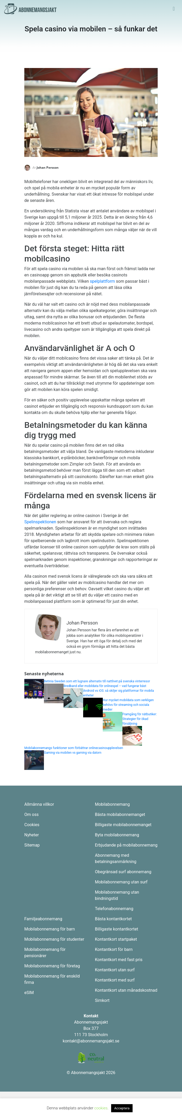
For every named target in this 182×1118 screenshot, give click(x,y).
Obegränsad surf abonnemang (123, 871)
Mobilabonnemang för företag (52, 965)
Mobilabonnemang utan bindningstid (117, 895)
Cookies (31, 824)
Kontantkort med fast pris (119, 959)
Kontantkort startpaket (116, 939)
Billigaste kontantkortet (116, 929)
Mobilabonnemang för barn (49, 929)
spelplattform (102, 281)
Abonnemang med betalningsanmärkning (115, 858)
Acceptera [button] (122, 1108)
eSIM (29, 992)
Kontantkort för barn (114, 949)
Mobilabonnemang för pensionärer (44, 952)
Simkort (102, 1000)
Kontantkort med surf (115, 980)
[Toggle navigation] (174, 8)
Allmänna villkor (39, 804)
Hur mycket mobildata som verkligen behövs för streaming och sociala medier (128, 704)
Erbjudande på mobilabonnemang (126, 845)
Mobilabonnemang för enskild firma (52, 979)
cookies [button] (100, 1108)
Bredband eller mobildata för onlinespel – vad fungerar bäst (105, 686)
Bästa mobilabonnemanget (120, 814)
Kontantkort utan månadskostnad (126, 990)
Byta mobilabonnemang (117, 834)
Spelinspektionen (40, 521)
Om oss (31, 814)
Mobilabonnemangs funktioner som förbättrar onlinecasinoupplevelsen (73, 748)
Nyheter (31, 834)
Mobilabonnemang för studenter (54, 939)
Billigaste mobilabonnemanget (123, 824)
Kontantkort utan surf (115, 969)
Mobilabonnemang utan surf (121, 881)
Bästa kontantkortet (113, 918)
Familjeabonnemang (43, 918)
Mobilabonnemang (112, 804)
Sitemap (32, 845)
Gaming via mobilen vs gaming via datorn (73, 752)
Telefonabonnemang (114, 908)
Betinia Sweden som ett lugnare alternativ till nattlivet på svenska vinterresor (97, 681)
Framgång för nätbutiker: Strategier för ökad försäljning (139, 718)
